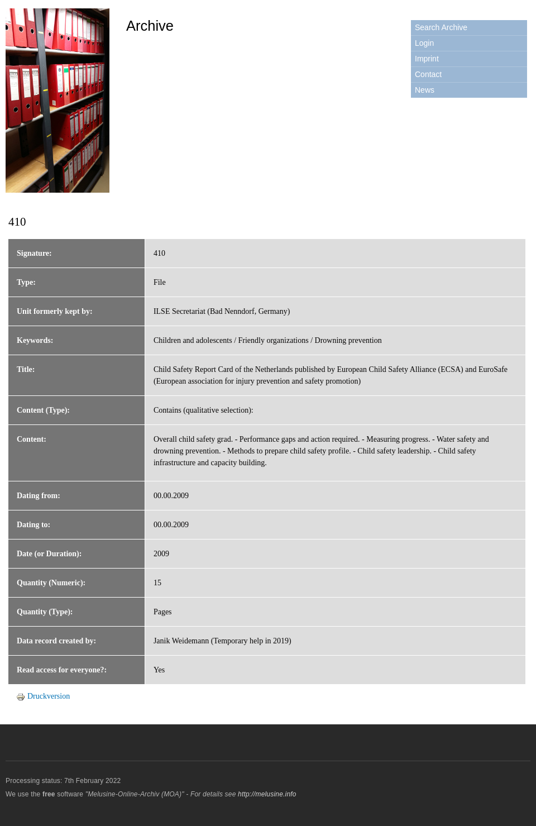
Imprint (427, 58)
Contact (428, 74)
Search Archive (441, 27)
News (424, 89)
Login (424, 43)
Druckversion (43, 696)
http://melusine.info (267, 794)
